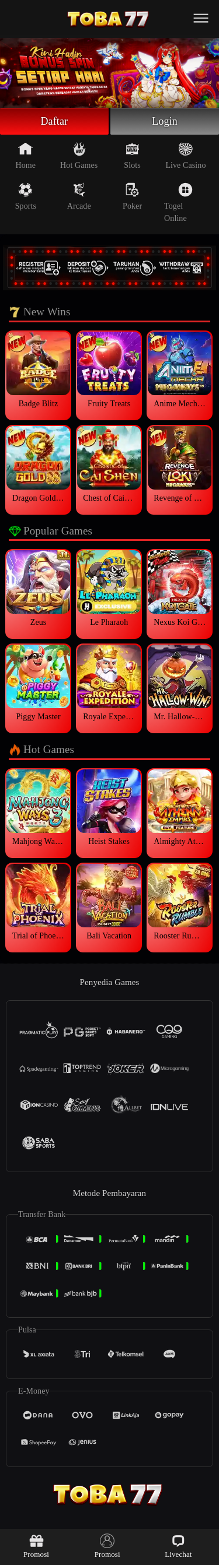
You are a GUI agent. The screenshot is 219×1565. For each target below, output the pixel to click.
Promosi (36, 1546)
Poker (132, 196)
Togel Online (178, 202)
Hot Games (79, 156)
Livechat (178, 1546)
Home (26, 156)
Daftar (54, 121)
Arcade (79, 196)
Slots (132, 156)
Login (165, 121)
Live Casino (185, 156)
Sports (25, 196)
